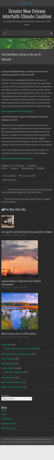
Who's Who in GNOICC (12, 387)
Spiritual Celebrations (11, 382)
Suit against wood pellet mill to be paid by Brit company (26, 232)
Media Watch (10, 180)
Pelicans (14, 168)
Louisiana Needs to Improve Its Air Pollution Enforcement (21, 282)
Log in (4, 414)
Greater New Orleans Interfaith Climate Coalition (27, 13)
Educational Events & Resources (16, 354)
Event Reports (8, 358)
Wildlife (40, 168)
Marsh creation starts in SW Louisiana (18, 333)
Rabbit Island (28, 168)
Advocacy (5, 344)
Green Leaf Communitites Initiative (20, 348)
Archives (5, 395)
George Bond (10, 176)
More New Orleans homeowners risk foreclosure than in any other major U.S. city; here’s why (27, 190)
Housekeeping (8, 363)
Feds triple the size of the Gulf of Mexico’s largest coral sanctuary (25, 200)
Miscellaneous (8, 377)
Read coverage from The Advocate (17, 111)
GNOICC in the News (14, 372)
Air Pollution (18, 165)
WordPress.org (8, 428)
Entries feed (6, 418)
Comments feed (8, 423)
